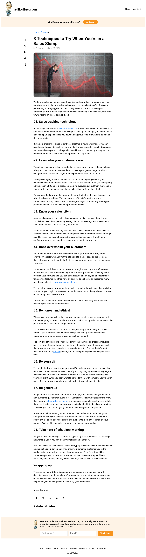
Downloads (83, 548)
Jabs (41, 548)
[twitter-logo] (26, 47)
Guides (44, 32)
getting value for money (57, 401)
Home (36, 32)
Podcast (48, 548)
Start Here (105, 533)
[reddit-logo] (26, 59)
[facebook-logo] (26, 41)
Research (64, 548)
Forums (91, 548)
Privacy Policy (101, 548)
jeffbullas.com (25, 9)
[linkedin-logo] (26, 53)
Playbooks (73, 548)
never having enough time (65, 282)
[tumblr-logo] (26, 65)
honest (56, 351)
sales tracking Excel (67, 128)
